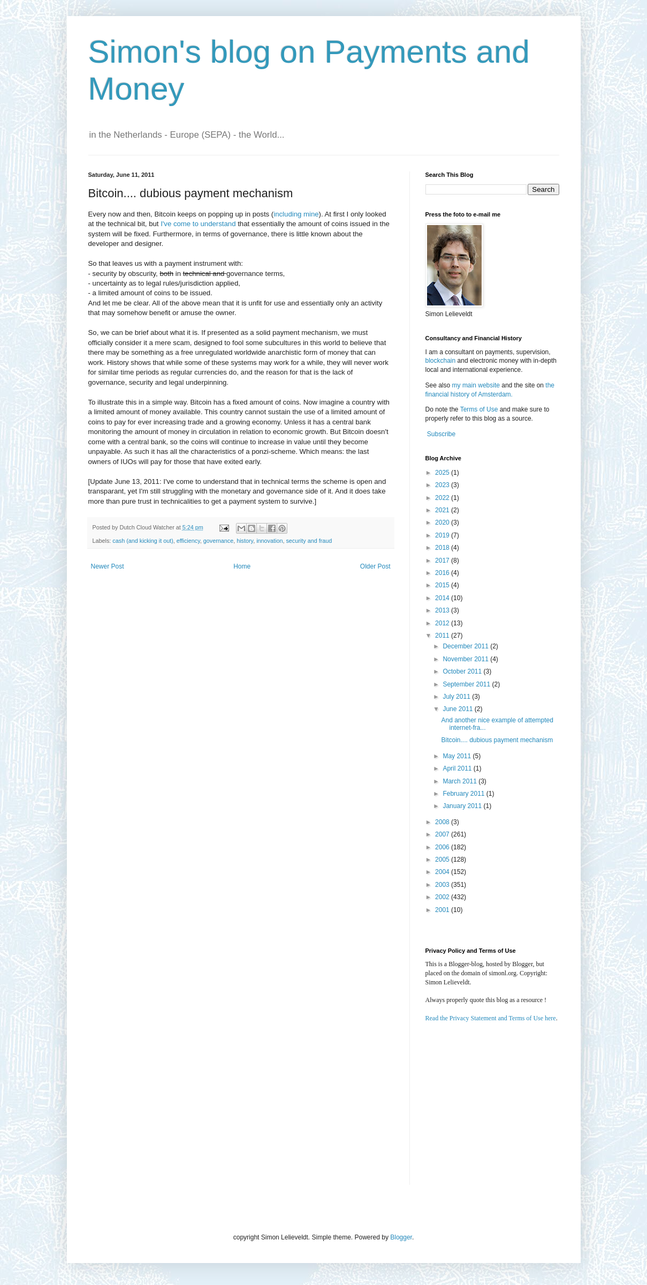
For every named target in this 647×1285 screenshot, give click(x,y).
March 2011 (460, 781)
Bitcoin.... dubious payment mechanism (497, 740)
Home (241, 566)
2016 (443, 573)
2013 (443, 610)
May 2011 (458, 756)
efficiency (188, 540)
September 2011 (467, 684)
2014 (443, 598)
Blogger (401, 1237)
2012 (443, 623)
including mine (295, 214)
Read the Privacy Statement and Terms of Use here (490, 1018)
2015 (443, 585)
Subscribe (441, 434)
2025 (443, 472)
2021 (443, 510)
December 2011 (466, 646)
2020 (443, 522)
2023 (443, 485)
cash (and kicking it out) (142, 540)
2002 (443, 897)
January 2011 (463, 806)
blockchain (441, 360)
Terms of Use (479, 409)
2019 (443, 535)
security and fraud (309, 540)
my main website (476, 385)
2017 (443, 560)
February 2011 (464, 793)
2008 (443, 822)
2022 (443, 498)
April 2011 (458, 768)
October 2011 (463, 671)
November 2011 (466, 659)
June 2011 (458, 709)
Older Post (375, 566)
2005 (443, 859)
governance (218, 540)
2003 (443, 884)
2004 (443, 872)
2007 (443, 834)
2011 (443, 635)
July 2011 (457, 696)
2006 (443, 847)
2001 (443, 910)
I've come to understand (198, 224)
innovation (269, 540)
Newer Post (107, 566)
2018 (443, 547)
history (245, 540)
